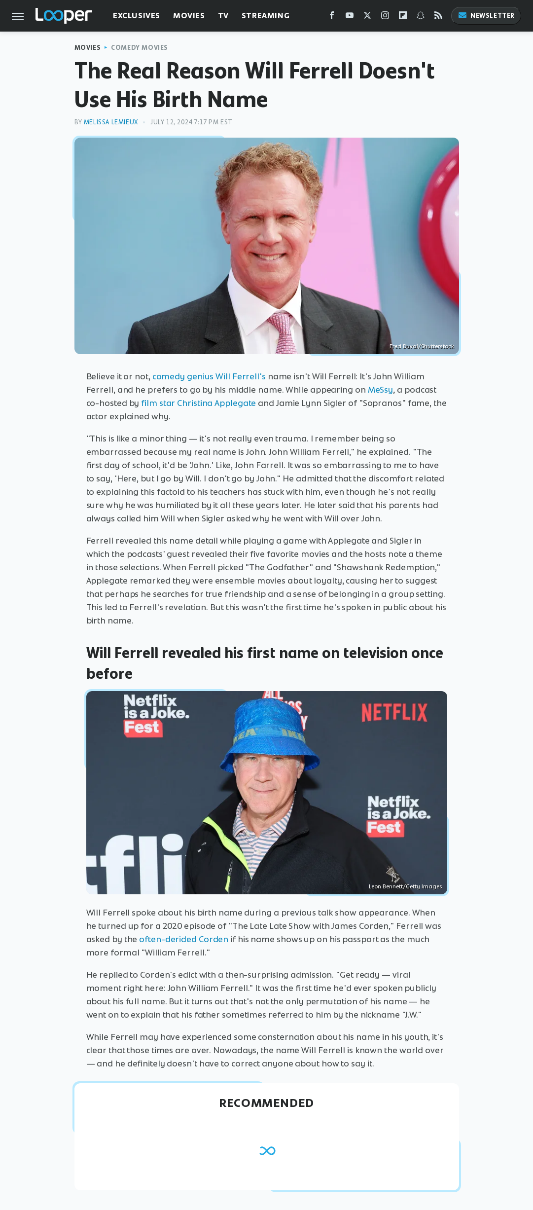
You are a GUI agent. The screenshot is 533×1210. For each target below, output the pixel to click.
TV (223, 15)
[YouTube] (350, 17)
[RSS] (438, 17)
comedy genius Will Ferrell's (209, 376)
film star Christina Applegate (198, 403)
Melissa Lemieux (111, 122)
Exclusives (136, 15)
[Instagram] (385, 17)
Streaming (265, 15)
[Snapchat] (421, 17)
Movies (189, 15)
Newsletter (486, 15)
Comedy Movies (139, 47)
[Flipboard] (403, 17)
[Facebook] (332, 17)
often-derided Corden (183, 939)
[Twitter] (367, 17)
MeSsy (380, 390)
